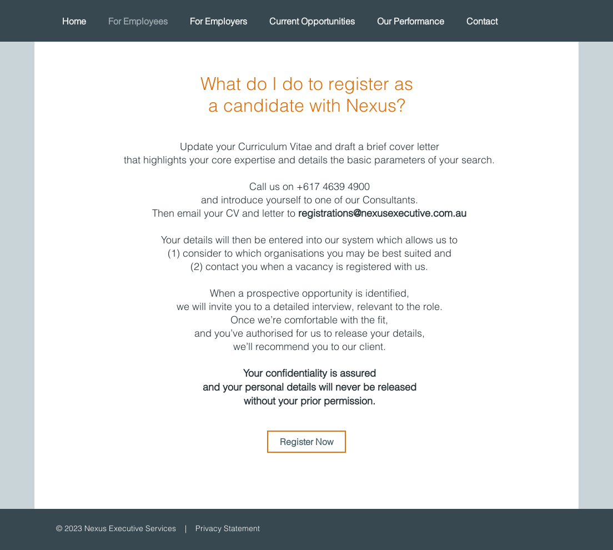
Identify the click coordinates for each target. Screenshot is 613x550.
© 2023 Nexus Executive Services (116, 528)
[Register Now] (306, 442)
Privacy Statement (227, 528)
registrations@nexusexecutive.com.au (382, 213)
